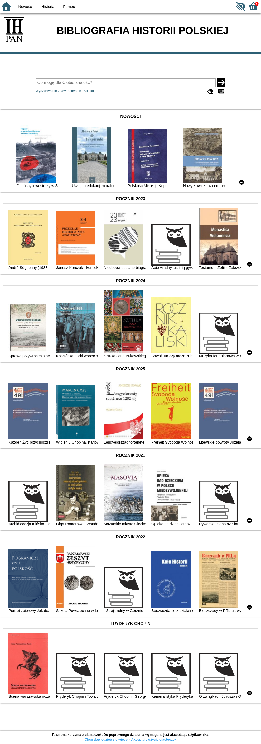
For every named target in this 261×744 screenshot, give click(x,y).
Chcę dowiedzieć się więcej (106, 739)
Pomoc (69, 6)
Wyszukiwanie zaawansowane (58, 91)
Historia (47, 6)
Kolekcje (90, 91)
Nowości (25, 6)
